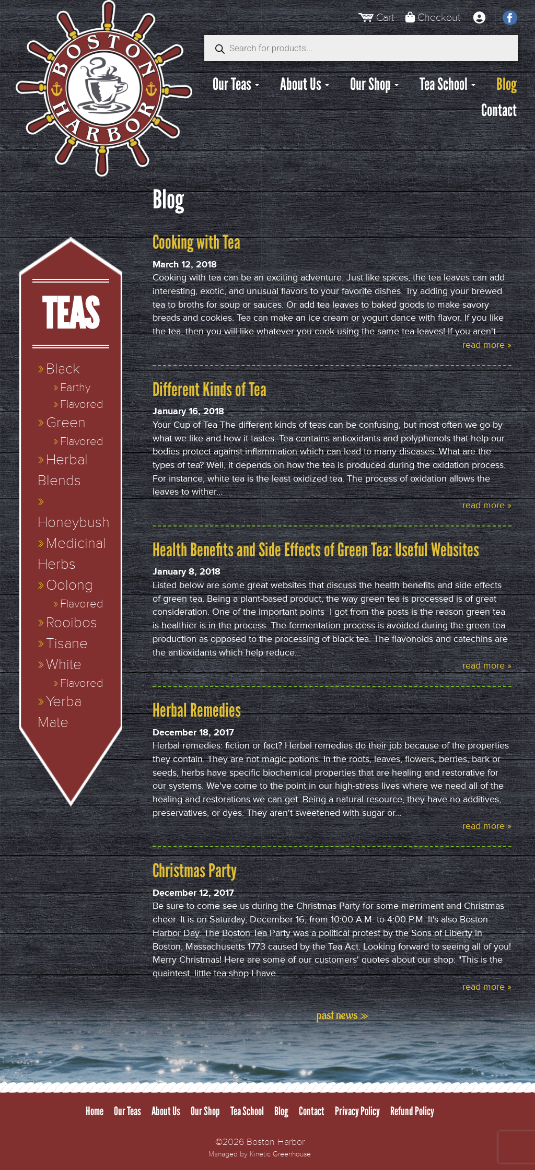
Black (63, 369)
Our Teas (236, 84)
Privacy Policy (357, 1111)
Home (94, 1111)
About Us (304, 84)
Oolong (69, 585)
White (64, 665)
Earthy (75, 388)
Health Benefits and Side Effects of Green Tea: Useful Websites (316, 550)
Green (66, 423)
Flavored (81, 404)
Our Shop (374, 84)
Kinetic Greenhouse (280, 1154)
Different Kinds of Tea (209, 389)
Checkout (438, 17)
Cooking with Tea (196, 242)
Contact (499, 110)
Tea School (447, 84)
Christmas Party (195, 870)
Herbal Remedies (197, 710)
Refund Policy (412, 1111)
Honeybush (74, 522)
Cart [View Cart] (385, 17)
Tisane (67, 644)
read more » (486, 344)
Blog (506, 84)
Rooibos (71, 623)
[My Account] (479, 17)
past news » (342, 1015)
